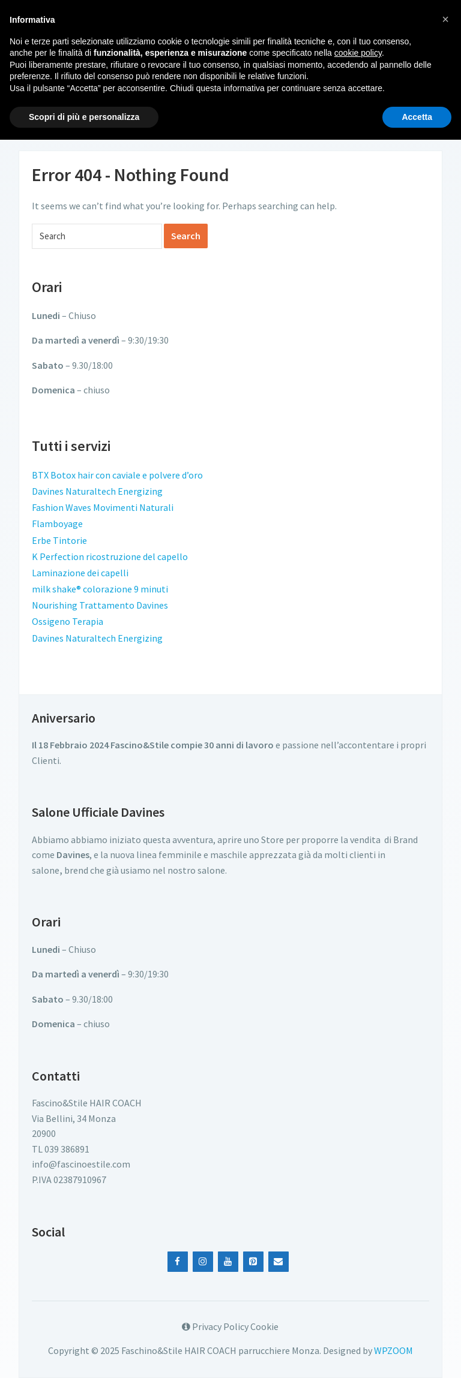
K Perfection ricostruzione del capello (110, 556)
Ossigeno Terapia (67, 621)
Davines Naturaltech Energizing (97, 491)
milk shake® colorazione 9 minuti (100, 589)
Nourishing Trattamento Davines (100, 605)
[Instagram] (203, 1261)
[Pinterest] (253, 1261)
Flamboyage (57, 523)
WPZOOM (393, 1350)
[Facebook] (177, 1261)
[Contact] (278, 1261)
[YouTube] (228, 1261)
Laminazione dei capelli (80, 573)
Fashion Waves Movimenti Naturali (102, 507)
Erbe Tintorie (59, 540)
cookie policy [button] (358, 53)
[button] (445, 19)
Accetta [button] (417, 117)
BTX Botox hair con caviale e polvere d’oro (117, 475)
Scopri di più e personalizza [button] (84, 117)
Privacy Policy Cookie (230, 1326)
